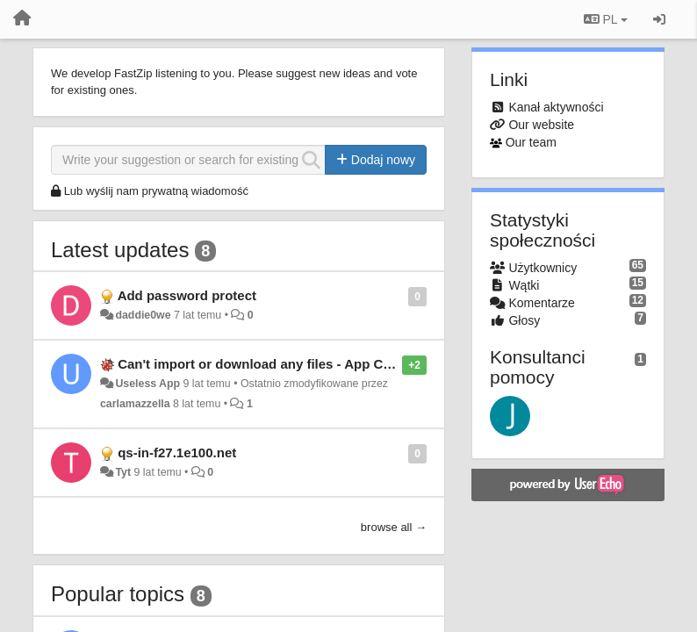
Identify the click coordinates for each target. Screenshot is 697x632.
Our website (541, 125)
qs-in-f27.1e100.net (177, 452)
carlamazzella (135, 404)
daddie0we (142, 315)
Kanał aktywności (555, 107)
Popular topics (117, 594)
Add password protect (187, 295)
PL (606, 19)
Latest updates (120, 250)
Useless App (147, 383)
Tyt (123, 472)
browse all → (394, 527)
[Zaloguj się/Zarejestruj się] (659, 19)
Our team (531, 142)
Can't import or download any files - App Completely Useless (308, 363)
